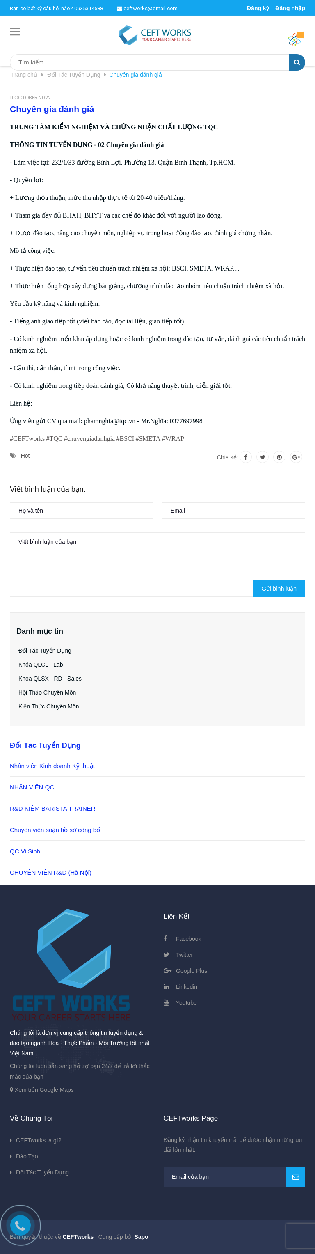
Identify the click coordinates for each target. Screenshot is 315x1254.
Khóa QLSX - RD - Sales (50, 678)
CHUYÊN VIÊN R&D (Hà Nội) (50, 872)
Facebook (188, 938)
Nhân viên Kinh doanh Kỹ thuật (52, 765)
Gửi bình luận (279, 588)
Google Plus (191, 970)
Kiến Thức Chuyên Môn (48, 706)
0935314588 (88, 8)
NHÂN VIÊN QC (32, 787)
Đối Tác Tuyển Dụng (44, 650)
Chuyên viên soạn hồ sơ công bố (55, 829)
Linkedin (186, 986)
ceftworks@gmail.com (147, 8)
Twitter (184, 954)
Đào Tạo (27, 1156)
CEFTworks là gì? (38, 1140)
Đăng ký (258, 8)
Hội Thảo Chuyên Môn (47, 692)
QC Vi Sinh (25, 851)
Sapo (141, 1236)
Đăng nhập (290, 8)
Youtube (186, 1003)
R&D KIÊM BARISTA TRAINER (53, 808)
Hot (25, 455)
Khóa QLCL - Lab (40, 664)
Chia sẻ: (227, 457)
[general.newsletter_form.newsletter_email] (234, 1177)
